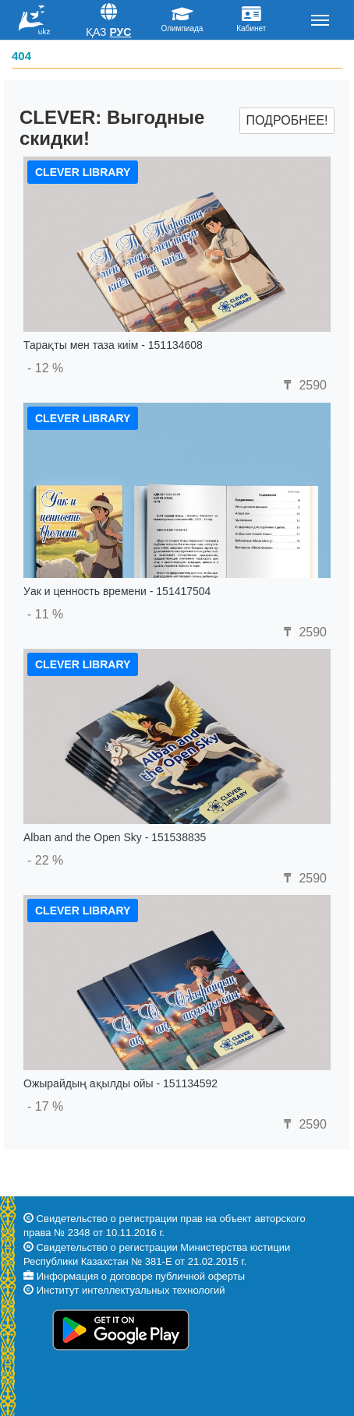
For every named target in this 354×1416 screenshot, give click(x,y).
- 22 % (45, 860)
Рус (120, 32)
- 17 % (45, 1106)
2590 (303, 385)
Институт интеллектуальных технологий (131, 1290)
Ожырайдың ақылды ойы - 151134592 (120, 1083)
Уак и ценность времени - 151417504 (117, 591)
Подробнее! (286, 120)
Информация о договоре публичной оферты (141, 1276)
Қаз (96, 32)
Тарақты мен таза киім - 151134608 (113, 345)
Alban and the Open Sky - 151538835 (114, 837)
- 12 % (45, 368)
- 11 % (45, 614)
